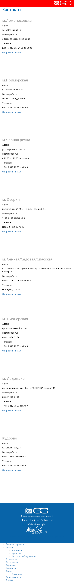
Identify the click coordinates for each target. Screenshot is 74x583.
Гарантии (11, 565)
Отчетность (12, 562)
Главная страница (15, 544)
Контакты (11, 568)
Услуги (9, 547)
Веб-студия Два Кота (53, 536)
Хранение (17, 553)
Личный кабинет (14, 577)
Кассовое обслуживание (24, 556)
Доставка (17, 550)
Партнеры (17, 574)
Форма (9, 580)
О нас (9, 571)
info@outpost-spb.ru (37, 524)
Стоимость (11, 559)
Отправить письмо (12, 52)
